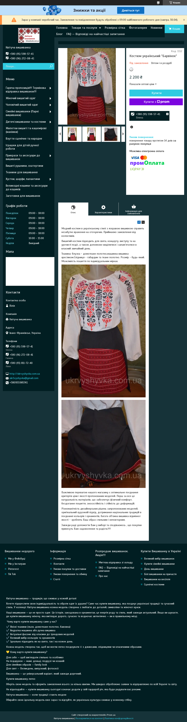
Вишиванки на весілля (157, 579)
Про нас (103, 576)
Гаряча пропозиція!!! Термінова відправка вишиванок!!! (26, 89)
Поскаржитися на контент (89, 718)
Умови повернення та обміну (70, 574)
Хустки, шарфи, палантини (23, 179)
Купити (157, 93)
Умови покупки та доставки (69, 569)
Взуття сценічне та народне (24, 138)
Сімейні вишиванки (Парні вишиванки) (22, 113)
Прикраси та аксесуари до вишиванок (23, 157)
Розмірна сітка (115, 28)
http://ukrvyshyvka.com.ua (25, 373)
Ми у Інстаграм (17, 563)
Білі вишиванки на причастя (160, 574)
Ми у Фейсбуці (16, 558)
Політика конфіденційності (119, 718)
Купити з (156, 102)
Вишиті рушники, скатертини (24, 165)
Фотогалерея (138, 28)
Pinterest (13, 569)
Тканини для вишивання (22, 172)
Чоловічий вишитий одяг (22, 104)
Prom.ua (111, 715)
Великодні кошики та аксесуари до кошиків (27, 187)
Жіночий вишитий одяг (20, 98)
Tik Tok (12, 574)
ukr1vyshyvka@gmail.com (24, 378)
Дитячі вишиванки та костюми (26, 121)
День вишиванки (154, 569)
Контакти (58, 563)
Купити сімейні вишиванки (159, 563)
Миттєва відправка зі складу (116, 562)
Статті (56, 579)
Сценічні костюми (154, 584)
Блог (59, 34)
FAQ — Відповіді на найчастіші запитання (95, 34)
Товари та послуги (84, 28)
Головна (62, 28)
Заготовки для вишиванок (23, 196)
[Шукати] (51, 66)
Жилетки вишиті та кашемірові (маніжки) (26, 130)
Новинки (156, 28)
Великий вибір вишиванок (159, 558)
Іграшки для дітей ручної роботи (22, 147)
